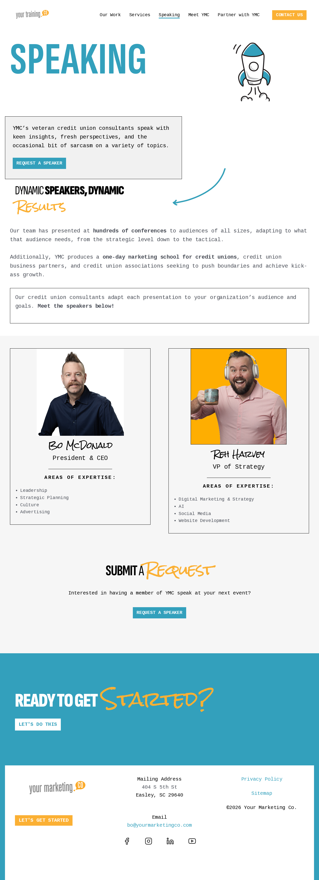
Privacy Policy (261, 779)
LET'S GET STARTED (44, 820)
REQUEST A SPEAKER (39, 163)
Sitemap (261, 793)
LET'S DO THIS (38, 724)
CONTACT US (289, 14)
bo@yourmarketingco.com (159, 825)
